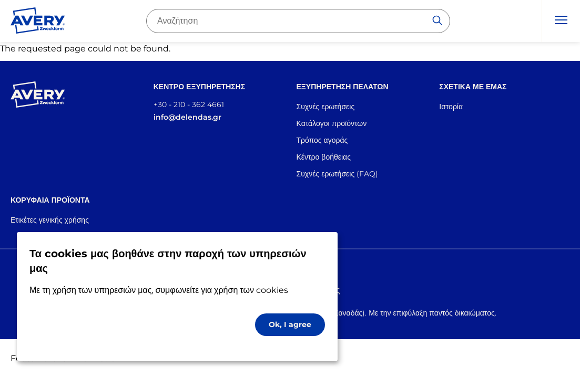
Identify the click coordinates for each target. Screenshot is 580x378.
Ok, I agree (290, 324)
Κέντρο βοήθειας (324, 157)
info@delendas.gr (187, 117)
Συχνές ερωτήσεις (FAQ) (338, 173)
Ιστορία (451, 106)
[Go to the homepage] (38, 22)
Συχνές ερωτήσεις (326, 106)
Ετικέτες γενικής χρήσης (50, 220)
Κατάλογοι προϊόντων (332, 123)
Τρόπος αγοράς (322, 140)
